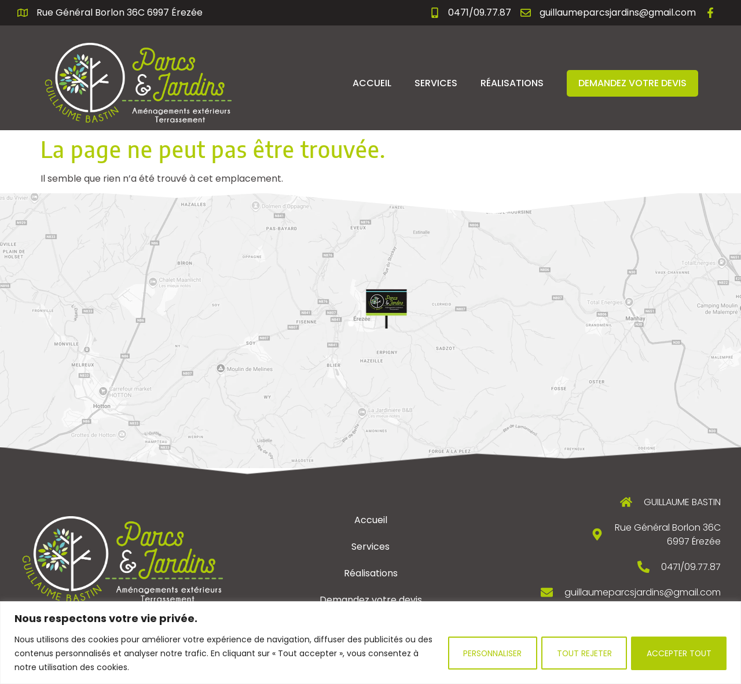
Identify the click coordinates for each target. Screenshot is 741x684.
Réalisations (512, 83)
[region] (370, 642)
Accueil (372, 83)
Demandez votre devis (632, 83)
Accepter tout (678, 653)
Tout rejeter (582, 653)
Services (435, 83)
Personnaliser (488, 653)
